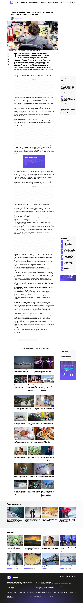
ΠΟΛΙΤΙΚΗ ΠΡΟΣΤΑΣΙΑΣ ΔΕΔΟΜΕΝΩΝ (34, 592)
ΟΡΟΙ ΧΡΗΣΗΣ (22, 592)
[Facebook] (8, 54)
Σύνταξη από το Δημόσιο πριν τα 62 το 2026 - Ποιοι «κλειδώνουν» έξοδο (20, 386)
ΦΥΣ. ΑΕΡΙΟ (71, 375)
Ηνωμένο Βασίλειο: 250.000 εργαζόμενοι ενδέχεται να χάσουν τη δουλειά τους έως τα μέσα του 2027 (14, 520)
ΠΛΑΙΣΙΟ (34, 339)
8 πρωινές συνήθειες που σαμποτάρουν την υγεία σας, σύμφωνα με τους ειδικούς (20, 457)
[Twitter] (8, 56)
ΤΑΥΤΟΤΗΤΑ (9, 592)
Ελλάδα (62, 96)
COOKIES (54, 592)
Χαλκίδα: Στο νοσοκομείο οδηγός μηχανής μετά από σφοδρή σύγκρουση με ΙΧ (67, 94)
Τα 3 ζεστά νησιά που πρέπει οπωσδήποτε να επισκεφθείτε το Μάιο (68, 262)
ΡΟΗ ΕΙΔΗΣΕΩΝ (64, 78)
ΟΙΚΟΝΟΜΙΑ (28, 2)
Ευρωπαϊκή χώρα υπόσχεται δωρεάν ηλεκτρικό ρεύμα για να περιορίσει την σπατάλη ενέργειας (31, 548)
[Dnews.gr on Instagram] (66, 2)
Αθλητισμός (63, 84)
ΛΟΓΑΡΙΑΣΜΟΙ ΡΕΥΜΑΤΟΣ (66, 356)
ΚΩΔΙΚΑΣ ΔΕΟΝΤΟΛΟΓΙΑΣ (62, 592)
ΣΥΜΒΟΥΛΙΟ (21, 339)
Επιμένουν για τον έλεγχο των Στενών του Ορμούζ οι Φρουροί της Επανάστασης (69, 250)
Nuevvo (44, 597)
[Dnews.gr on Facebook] (61, 2)
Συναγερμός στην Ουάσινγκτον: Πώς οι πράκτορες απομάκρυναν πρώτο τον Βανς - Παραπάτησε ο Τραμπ (43, 371)
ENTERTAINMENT (54, 2)
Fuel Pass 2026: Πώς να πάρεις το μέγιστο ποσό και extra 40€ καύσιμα (33, 423)
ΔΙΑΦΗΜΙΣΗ (16, 592)
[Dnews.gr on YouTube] (72, 2)
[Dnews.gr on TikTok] (68, 2)
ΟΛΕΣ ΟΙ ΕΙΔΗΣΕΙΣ (72, 592)
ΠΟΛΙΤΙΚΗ (23, 2)
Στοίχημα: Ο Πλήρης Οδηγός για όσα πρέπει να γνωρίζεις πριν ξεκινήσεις (20, 423)
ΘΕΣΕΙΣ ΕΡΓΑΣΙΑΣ (47, 2)
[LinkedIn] (8, 59)
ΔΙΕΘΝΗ (37, 2)
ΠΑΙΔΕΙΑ (41, 2)
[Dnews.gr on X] (64, 2)
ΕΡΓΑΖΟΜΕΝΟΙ (28, 339)
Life (61, 101)
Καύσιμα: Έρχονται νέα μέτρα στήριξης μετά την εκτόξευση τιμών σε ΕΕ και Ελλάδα (34, 491)
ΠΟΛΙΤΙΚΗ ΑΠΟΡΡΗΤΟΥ (46, 592)
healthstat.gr (9, 551)
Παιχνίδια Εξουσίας (10, 523)
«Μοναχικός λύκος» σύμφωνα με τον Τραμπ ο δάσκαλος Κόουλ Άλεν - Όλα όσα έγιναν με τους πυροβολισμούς (34, 387)
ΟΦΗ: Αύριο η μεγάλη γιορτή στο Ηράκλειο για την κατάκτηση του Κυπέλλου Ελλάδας (67, 81)
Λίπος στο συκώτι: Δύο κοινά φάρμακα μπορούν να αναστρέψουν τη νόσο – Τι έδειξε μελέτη (23, 442)
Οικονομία (12, 9)
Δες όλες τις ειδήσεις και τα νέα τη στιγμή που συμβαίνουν (34, 348)
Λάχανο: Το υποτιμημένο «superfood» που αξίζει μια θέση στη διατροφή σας (33, 457)
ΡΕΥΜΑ (64, 375)
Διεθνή (62, 90)
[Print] (8, 64)
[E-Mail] (8, 62)
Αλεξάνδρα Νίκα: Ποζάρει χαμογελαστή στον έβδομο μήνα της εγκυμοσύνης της (68, 99)
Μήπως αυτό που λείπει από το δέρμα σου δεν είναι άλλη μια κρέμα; (47, 423)
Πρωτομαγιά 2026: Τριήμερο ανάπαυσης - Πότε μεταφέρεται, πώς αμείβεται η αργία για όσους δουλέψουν (67, 520)
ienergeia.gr (26, 551)
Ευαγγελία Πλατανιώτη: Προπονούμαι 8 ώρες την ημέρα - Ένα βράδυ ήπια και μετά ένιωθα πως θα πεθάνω (69, 243)
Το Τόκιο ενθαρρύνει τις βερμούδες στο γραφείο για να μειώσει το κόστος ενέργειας (32, 520)
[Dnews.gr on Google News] (70, 2)
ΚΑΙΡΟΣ (62, 353)
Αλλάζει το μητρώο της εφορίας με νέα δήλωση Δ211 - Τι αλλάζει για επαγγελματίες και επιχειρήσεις (47, 387)
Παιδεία (43, 523)
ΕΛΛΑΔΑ (33, 2)
